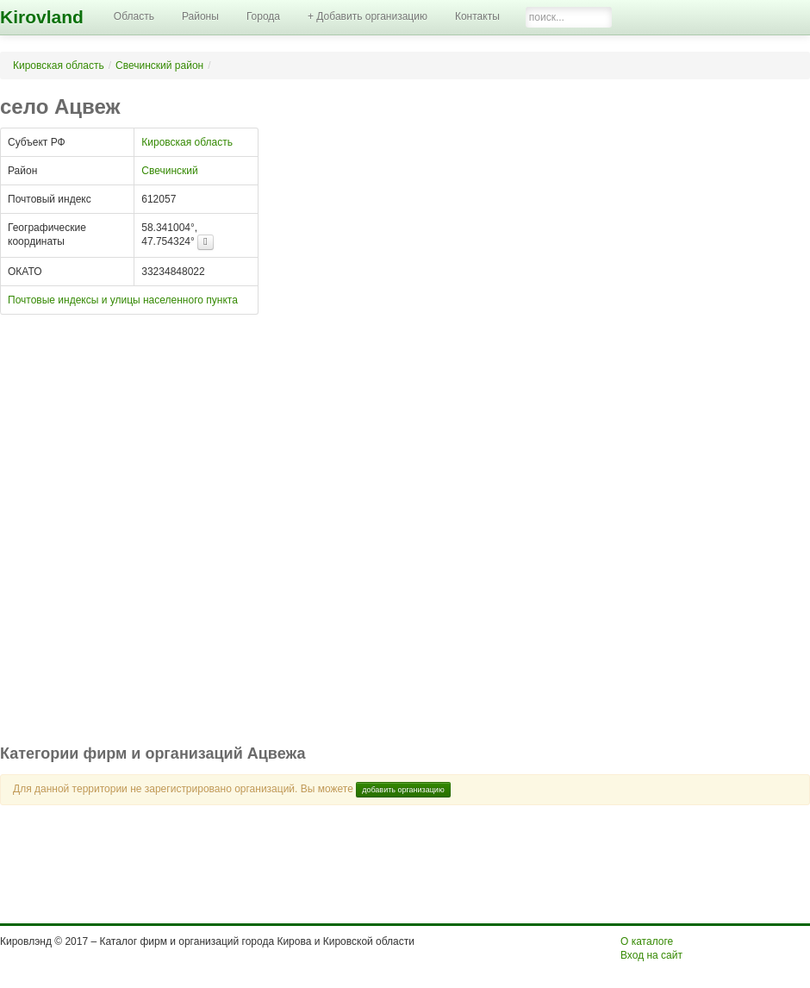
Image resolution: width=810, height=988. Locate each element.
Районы (200, 16)
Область (134, 16)
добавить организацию (403, 789)
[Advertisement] (190, 537)
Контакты (477, 16)
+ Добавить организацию (367, 16)
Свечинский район (159, 65)
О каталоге (646, 941)
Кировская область (58, 65)
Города (263, 16)
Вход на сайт (651, 955)
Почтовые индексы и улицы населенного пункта (123, 300)
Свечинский (169, 171)
